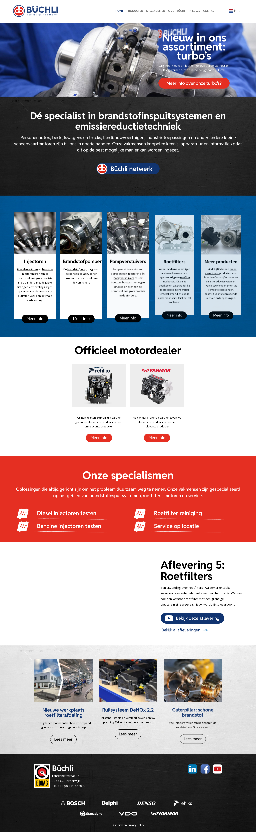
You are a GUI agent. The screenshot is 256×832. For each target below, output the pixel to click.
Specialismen (155, 11)
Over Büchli (177, 11)
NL (235, 11)
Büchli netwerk (131, 169)
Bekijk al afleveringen (181, 630)
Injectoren (35, 262)
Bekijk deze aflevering (197, 618)
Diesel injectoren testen (62, 513)
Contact (209, 11)
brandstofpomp (78, 268)
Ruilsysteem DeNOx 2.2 (128, 707)
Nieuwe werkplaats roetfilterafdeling (63, 711)
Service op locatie (157, 526)
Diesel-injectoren (28, 269)
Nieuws (194, 11)
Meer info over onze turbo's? (194, 83)
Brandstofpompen (82, 262)
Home (119, 11)
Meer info (35, 313)
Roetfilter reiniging (170, 513)
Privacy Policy (136, 825)
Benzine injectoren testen (55, 526)
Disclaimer (118, 825)
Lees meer (63, 735)
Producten (135, 11)
